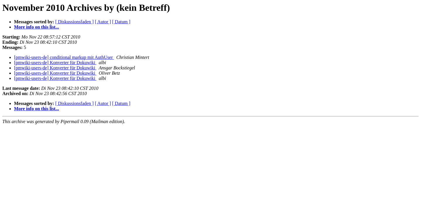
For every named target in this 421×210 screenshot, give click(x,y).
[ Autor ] (103, 21)
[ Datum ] (121, 21)
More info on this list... (36, 26)
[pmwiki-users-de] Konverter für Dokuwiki (55, 62)
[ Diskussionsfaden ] (74, 21)
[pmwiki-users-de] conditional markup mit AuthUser (64, 57)
